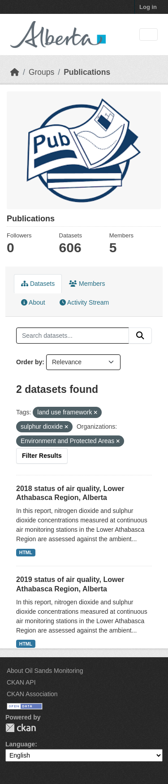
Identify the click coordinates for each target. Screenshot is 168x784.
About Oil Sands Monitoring (45, 670)
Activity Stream (84, 302)
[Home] (14, 72)
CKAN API (21, 682)
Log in (148, 7)
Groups (41, 72)
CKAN (20, 727)
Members (87, 283)
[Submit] (140, 335)
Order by (29, 362)
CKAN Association (32, 694)
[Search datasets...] (72, 335)
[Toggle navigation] (148, 34)
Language (20, 744)
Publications (87, 72)
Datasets (38, 283)
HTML (25, 552)
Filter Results (42, 455)
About (33, 302)
